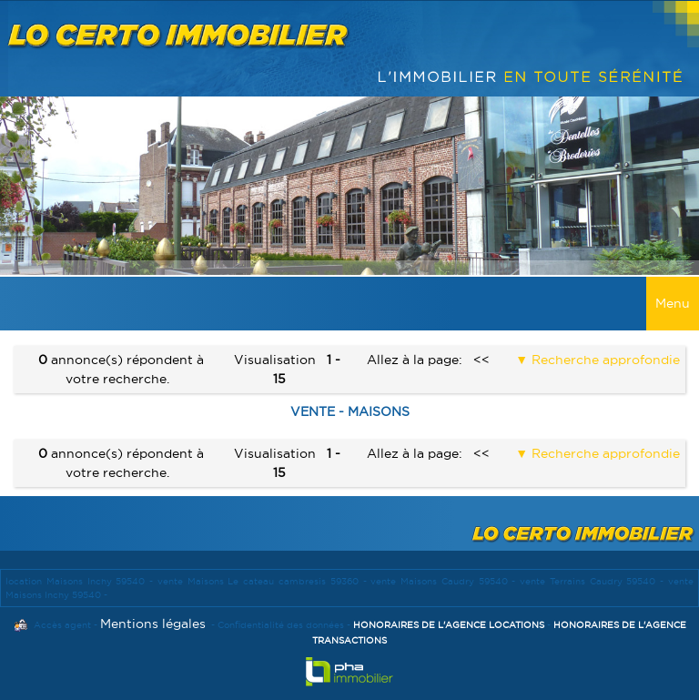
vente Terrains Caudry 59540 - (594, 581)
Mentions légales (153, 623)
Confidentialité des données (281, 625)
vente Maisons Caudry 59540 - (445, 581)
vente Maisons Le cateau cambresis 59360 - (263, 581)
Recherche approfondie (604, 359)
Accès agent (62, 625)
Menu (672, 303)
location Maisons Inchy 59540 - (81, 581)
